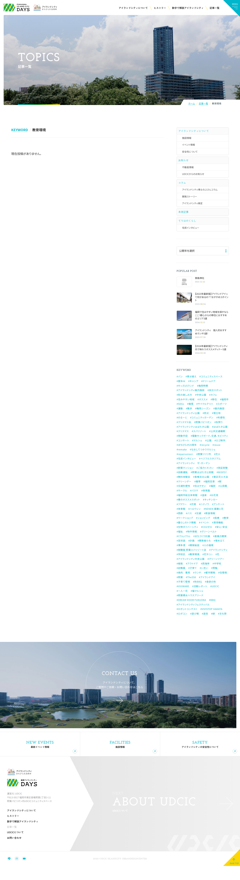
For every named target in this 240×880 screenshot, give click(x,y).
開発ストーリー (189, 201)
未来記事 (184, 217)
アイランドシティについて (194, 132)
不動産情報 (188, 170)
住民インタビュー (190, 236)
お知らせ (184, 162)
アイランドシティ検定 (192, 208)
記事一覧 (203, 103)
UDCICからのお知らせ (193, 177)
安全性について (190, 153)
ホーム (191, 103)
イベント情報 (188, 146)
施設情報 (186, 139)
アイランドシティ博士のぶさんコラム (199, 194)
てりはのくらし (188, 228)
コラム (183, 187)
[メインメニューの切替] (231, 8)
